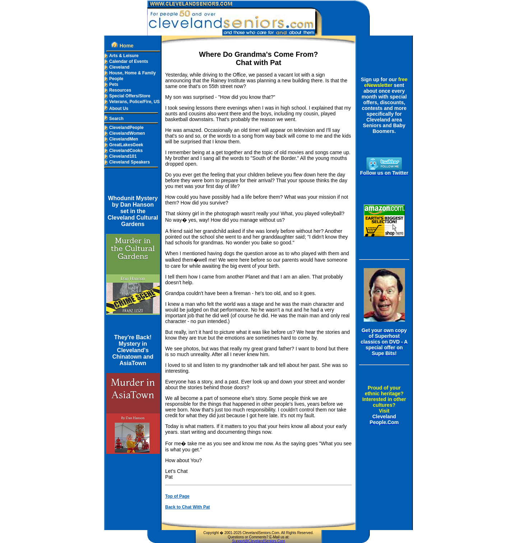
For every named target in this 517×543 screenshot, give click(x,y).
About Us (116, 108)
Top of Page (177, 496)
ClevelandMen (121, 139)
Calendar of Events (126, 61)
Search (114, 118)
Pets (111, 84)
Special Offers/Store (127, 95)
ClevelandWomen (124, 133)
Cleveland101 (120, 156)
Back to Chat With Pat (187, 507)
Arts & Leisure (121, 55)
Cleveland (117, 67)
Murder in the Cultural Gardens (133, 188)
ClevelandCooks (123, 150)
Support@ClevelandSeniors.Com (258, 541)
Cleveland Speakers (127, 162)
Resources (117, 90)
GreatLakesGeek (123, 144)
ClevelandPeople (124, 127)
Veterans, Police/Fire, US (132, 101)
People (113, 78)
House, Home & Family (130, 72)
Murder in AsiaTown (133, 331)
